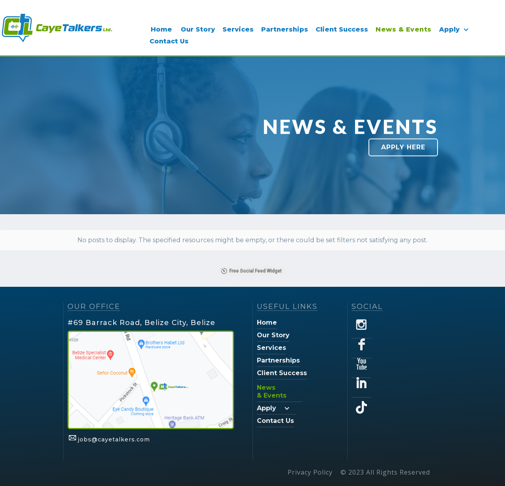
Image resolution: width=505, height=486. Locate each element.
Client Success (342, 29)
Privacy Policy (310, 472)
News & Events (404, 29)
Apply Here (403, 147)
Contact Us (169, 41)
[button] (455, 30)
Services (238, 29)
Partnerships (284, 29)
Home (161, 29)
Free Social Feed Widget (251, 271)
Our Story (198, 29)
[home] (56, 27)
